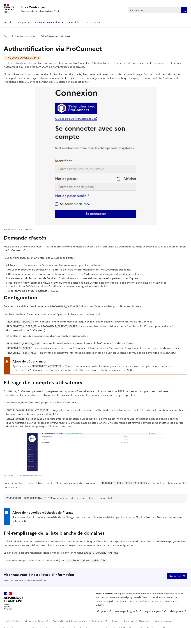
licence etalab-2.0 (114, 624)
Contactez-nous (92, 22)
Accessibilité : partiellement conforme (70, 617)
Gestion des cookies (164, 617)
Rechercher (184, 10)
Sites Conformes (154, 624)
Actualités (73, 22)
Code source (98, 617)
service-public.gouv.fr (126, 607)
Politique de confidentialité (35, 617)
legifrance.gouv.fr (154, 607)
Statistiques (129, 617)
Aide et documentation (47, 22)
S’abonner (175, 572)
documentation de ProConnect (133, 321)
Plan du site (144, 617)
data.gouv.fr (176, 607)
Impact (115, 617)
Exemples (21, 22)
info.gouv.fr (102, 607)
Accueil (8, 22)
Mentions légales (11, 617)
